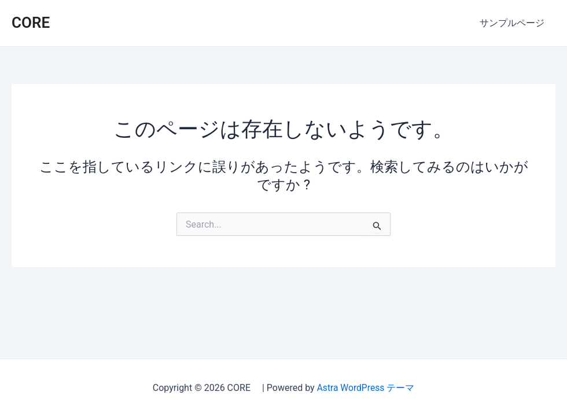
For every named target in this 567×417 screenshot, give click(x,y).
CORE (38, 22)
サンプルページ (513, 22)
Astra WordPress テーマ (365, 387)
